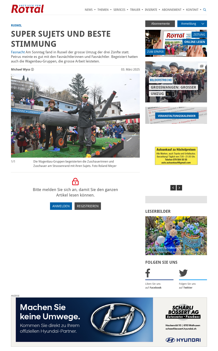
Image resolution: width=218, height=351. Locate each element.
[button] (173, 187)
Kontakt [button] (192, 9)
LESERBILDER (158, 211)
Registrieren (88, 206)
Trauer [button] (135, 9)
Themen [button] (103, 9)
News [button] (89, 9)
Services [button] (119, 9)
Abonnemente (160, 23)
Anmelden (61, 206)
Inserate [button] (151, 9)
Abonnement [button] (172, 9)
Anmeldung (192, 23)
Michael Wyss (22, 69)
